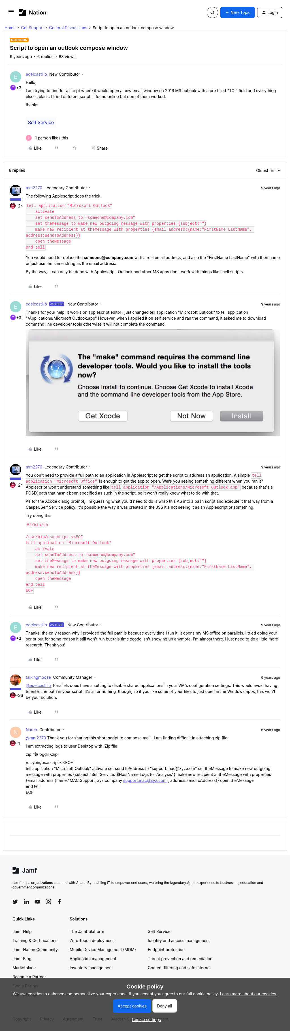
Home (10, 27)
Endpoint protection (166, 949)
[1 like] (47, 138)
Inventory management (91, 967)
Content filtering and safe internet (179, 967)
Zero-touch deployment (92, 940)
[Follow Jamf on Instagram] (48, 901)
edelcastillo (36, 74)
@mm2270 (36, 737)
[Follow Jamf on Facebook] (59, 901)
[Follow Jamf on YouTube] (37, 901)
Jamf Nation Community (35, 949)
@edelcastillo (38, 685)
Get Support (32, 27)
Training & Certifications (34, 940)
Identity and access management (179, 940)
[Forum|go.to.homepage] (32, 12)
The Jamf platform (87, 931)
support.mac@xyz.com (145, 780)
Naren (31, 729)
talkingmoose (38, 677)
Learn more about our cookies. (249, 993)
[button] (11, 13)
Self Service (41, 122)
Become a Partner (29, 976)
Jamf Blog (21, 958)
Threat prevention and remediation (180, 958)
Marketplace (24, 967)
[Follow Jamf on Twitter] (15, 902)
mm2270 (34, 187)
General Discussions (68, 27)
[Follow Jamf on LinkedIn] (26, 901)
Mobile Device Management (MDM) (103, 949)
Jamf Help (22, 931)
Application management (93, 958)
